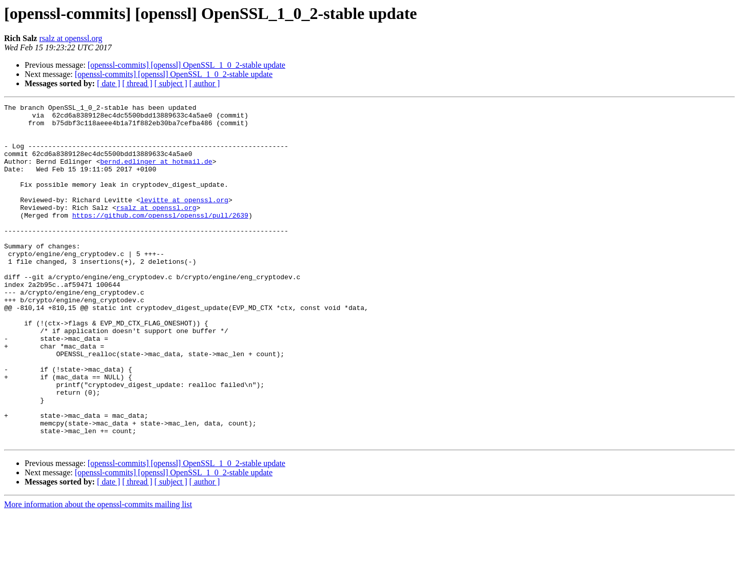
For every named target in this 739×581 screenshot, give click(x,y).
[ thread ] (137, 83)
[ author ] (204, 83)
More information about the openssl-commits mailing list (98, 572)
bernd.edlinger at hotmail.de (156, 173)
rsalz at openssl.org (70, 38)
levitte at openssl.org (184, 219)
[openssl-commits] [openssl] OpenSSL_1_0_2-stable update (186, 65)
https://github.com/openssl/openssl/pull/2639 (160, 238)
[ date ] (108, 83)
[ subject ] (170, 83)
